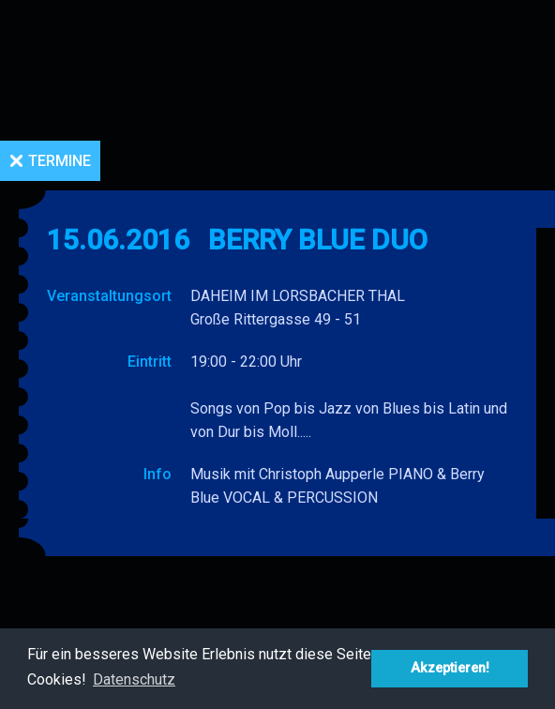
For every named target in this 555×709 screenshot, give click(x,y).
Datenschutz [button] (134, 679)
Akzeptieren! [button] (450, 668)
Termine (59, 161)
